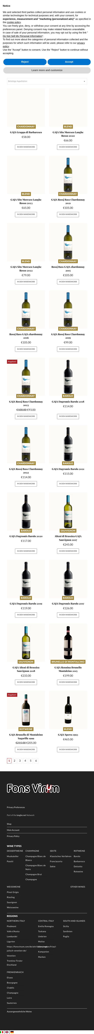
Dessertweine (15, 851)
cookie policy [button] (14, 22)
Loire (9, 998)
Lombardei (12, 936)
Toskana (42, 931)
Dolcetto (78, 866)
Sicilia (66, 926)
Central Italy (46, 921)
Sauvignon (68, 530)
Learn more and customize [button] (47, 70)
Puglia (66, 936)
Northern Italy (16, 921)
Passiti (10, 861)
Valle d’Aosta (13, 931)
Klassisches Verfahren (60, 856)
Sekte (53, 851)
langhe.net (21, 815)
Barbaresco (79, 861)
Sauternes (12, 1003)
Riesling (11, 897)
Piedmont (11, 926)
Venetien (11, 955)
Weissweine (14, 886)
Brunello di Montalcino (68, 661)
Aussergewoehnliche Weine (19, 1011)
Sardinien (67, 931)
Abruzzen (42, 946)
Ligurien (11, 941)
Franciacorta (56, 861)
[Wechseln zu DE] (12, 1032)
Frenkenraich (15, 972)
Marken (42, 957)
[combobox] (47, 81)
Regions (12, 915)
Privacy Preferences (16, 807)
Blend (68, 126)
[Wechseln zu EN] (6, 1032)
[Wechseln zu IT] (1, 1032)
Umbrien (42, 936)
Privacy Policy (13, 836)
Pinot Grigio (13, 892)
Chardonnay (26, 126)
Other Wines (77, 886)
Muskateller (13, 856)
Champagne (32, 851)
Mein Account (13, 830)
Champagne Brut (33, 874)
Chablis (10, 987)
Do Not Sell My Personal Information (22, 36)
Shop (9, 824)
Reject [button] (25, 61)
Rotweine (26, 729)
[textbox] (47, 81)
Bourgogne (12, 982)
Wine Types (14, 845)
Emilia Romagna (46, 926)
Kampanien (43, 952)
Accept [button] (69, 61)
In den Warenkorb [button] (26, 147)
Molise (41, 941)
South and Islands (74, 921)
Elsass (10, 977)
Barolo (68, 395)
